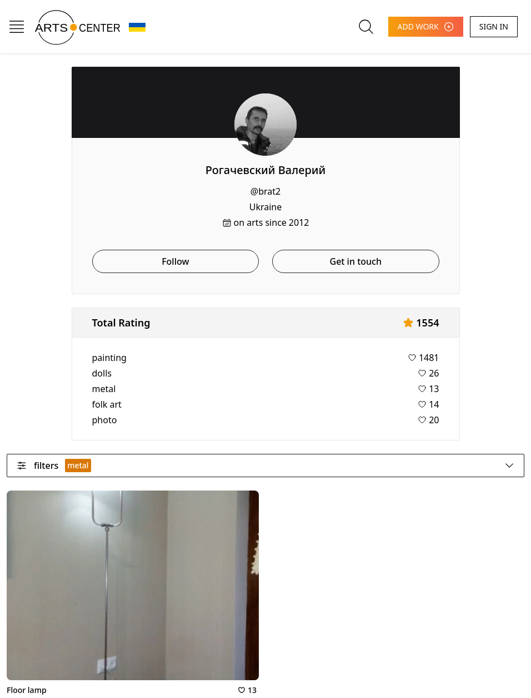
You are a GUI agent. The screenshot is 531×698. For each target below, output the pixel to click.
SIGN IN (493, 26)
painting (109, 358)
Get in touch (356, 261)
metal (104, 389)
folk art (107, 404)
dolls (102, 373)
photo (104, 420)
